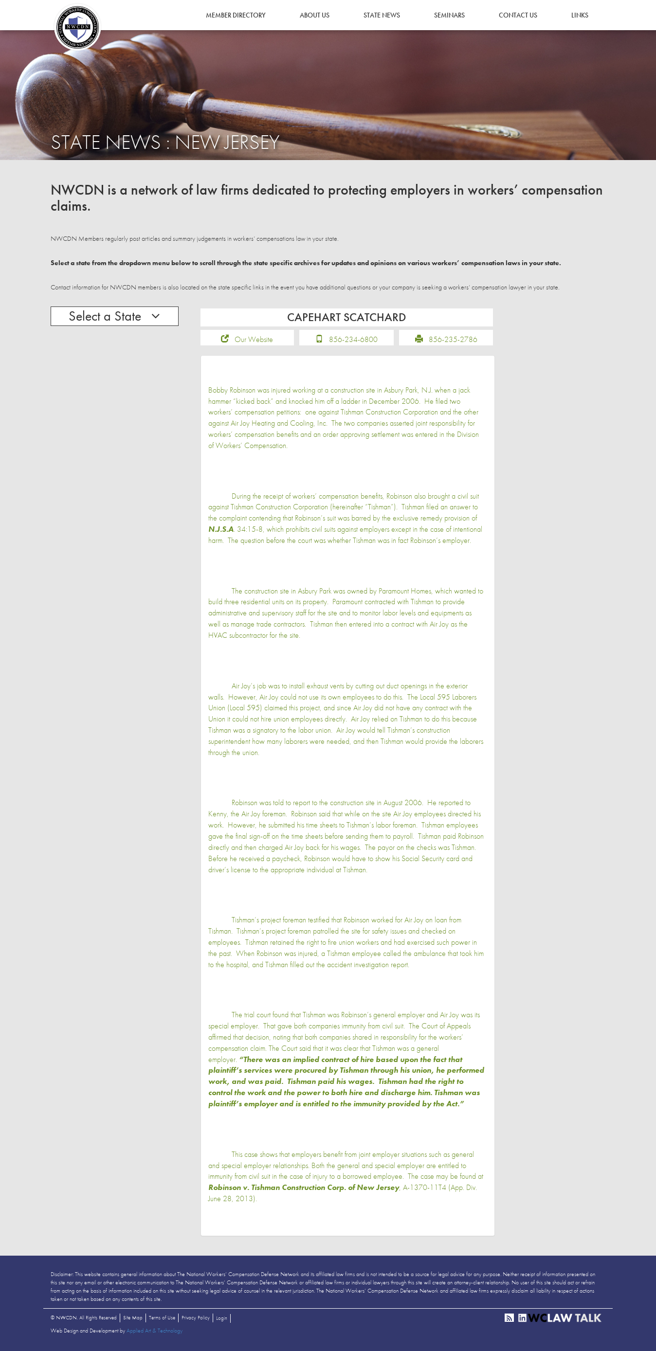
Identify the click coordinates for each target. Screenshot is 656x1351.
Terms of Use (162, 1318)
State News (382, 15)
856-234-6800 (353, 340)
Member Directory (236, 15)
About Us (314, 15)
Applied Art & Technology (154, 1332)
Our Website (254, 340)
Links (579, 15)
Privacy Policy (196, 1318)
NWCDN (77, 27)
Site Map (133, 1318)
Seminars (449, 15)
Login (221, 1319)
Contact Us (518, 15)
